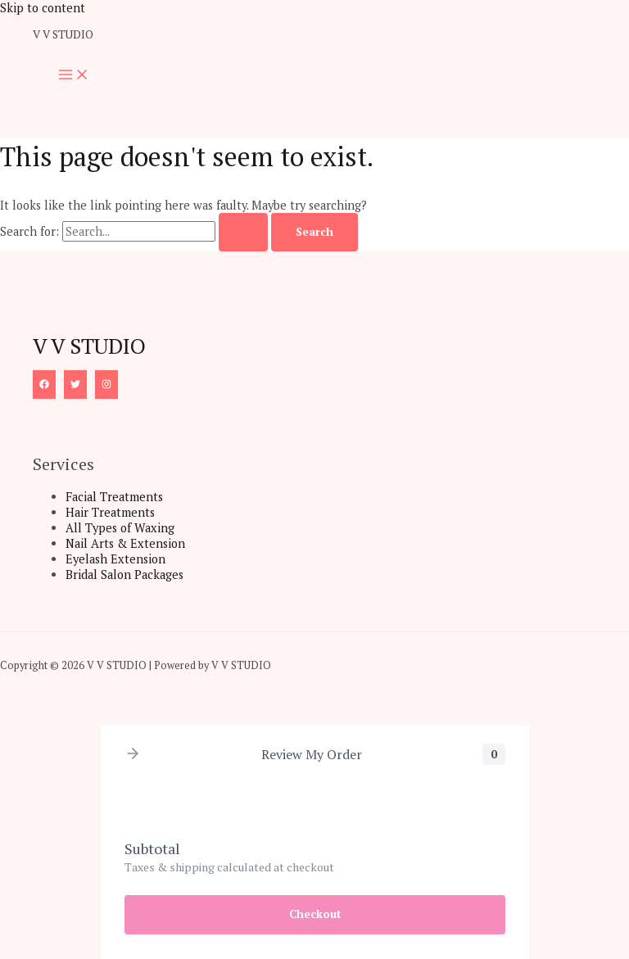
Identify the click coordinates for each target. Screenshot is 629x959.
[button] (132, 754)
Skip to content (42, 8)
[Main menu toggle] (74, 75)
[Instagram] (106, 384)
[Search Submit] (243, 232)
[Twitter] (75, 384)
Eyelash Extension (115, 559)
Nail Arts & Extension (125, 543)
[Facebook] (44, 384)
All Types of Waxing (120, 528)
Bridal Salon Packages (124, 574)
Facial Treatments (114, 496)
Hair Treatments (110, 512)
